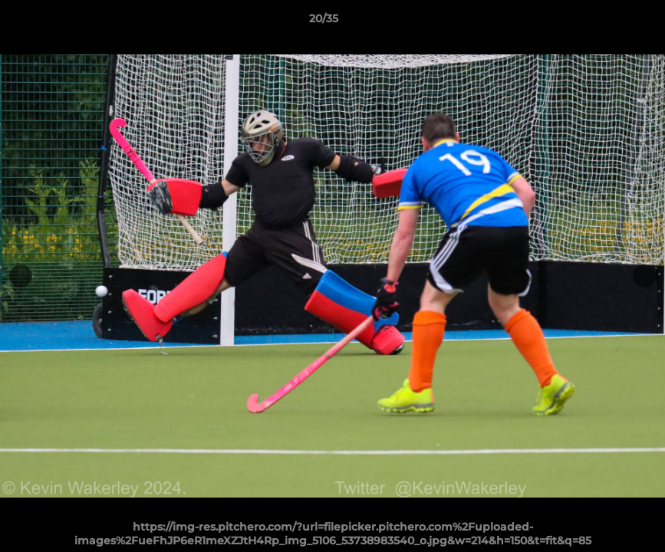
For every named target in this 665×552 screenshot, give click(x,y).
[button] (600, 22)
